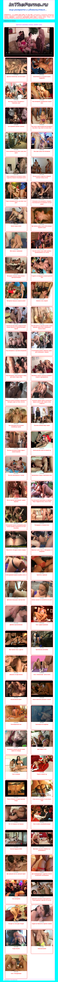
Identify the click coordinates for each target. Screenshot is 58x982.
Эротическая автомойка (42, 649)
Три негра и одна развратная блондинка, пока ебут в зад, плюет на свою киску (41, 127)
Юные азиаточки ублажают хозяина (42, 699)
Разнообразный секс (16, 724)
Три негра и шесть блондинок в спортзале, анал (16, 102)
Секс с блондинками (16, 973)
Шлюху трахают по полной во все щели (42, 599)
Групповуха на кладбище (41, 724)
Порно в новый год (42, 774)
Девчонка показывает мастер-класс (16, 599)
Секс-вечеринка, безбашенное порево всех (42, 102)
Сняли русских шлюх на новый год (42, 450)
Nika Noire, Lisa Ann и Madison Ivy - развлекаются (42, 849)
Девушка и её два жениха (16, 674)
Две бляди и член (41, 749)
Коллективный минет (16, 699)
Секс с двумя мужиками (42, 624)
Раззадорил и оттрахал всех (42, 525)
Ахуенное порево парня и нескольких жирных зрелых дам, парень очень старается (42, 402)
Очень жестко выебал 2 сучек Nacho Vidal (42, 799)
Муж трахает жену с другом (16, 649)
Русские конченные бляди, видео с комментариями (16, 451)
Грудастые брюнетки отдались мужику (42, 923)
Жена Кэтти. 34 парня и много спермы (16, 550)
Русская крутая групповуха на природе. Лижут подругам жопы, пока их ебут (42, 501)
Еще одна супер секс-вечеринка (42, 151)
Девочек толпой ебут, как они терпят (16, 76)
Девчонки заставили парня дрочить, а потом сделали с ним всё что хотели (42, 899)
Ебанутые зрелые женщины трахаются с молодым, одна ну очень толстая (16, 401)
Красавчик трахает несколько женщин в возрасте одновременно (42, 376)
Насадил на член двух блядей (16, 923)
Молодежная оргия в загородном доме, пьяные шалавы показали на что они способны (16, 526)
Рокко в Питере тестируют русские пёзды (16, 799)
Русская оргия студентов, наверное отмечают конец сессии (42, 177)
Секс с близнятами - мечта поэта (42, 674)
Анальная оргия (42, 948)
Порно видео (3, 981)
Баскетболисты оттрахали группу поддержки (42, 77)
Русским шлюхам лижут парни (42, 425)
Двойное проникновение (16, 624)
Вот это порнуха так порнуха (16, 824)
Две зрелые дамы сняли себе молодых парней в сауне (42, 226)
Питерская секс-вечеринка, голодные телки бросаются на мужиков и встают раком (42, 203)
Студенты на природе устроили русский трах (42, 276)
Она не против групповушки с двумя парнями (16, 501)
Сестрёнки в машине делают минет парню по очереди (16, 750)
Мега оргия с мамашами (16, 251)
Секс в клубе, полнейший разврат (42, 824)
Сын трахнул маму (10, 981)
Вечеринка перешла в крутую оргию (16, 300)
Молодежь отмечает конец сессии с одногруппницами (16, 276)
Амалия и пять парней (42, 300)
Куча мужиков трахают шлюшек (16, 126)
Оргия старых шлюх (16, 226)
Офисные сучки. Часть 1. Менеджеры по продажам (41, 550)
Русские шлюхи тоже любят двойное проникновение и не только (41, 251)
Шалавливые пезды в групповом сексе (42, 475)
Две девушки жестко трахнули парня (16, 873)
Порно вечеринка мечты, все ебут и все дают (16, 202)
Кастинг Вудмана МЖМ (16, 848)
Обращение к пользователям (10, 979)
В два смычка (16, 948)
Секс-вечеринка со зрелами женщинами (16, 350)
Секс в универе (16, 774)
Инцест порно (19, 981)
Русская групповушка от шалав (16, 475)
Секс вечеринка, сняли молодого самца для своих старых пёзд (16, 376)
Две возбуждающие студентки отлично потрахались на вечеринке (42, 874)
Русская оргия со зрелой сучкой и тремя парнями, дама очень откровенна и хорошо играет (42, 327)
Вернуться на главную (10, 20)
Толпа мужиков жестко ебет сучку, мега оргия (16, 152)
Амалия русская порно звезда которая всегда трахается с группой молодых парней (16, 327)
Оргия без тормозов (42, 574)
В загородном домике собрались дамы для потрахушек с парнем (42, 351)
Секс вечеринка (16, 898)
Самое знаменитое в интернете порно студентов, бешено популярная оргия (16, 177)
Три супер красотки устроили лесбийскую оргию (16, 426)
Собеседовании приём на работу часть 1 (16, 574)
